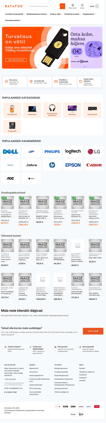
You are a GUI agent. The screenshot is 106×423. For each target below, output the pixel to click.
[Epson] (73, 165)
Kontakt (82, 368)
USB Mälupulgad (42, 211)
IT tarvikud (58, 211)
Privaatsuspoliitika (61, 372)
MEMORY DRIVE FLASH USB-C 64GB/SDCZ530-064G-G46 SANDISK (42, 217)
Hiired (91, 254)
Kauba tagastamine (36, 375)
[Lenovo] (10, 165)
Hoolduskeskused (61, 388)
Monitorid (74, 211)
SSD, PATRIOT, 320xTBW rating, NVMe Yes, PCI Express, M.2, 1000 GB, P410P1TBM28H (95, 294)
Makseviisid (33, 368)
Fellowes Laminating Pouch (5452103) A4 (25, 294)
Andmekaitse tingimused (63, 379)
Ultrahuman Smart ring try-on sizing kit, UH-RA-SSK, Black (60, 217)
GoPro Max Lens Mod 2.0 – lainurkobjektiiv (42, 259)
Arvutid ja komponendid (5, 256)
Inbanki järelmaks (35, 385)
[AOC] (10, 178)
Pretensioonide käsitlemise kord (39, 380)
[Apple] (31, 178)
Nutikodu (74, 288)
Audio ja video (41, 255)
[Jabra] (31, 165)
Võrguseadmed (6, 212)
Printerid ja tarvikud (23, 290)
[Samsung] (31, 151)
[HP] (52, 165)
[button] (94, 6)
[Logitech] (73, 151)
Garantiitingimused (61, 375)
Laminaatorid (23, 288)
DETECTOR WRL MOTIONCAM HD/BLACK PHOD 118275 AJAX (77, 293)
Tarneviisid (33, 372)
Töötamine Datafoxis (87, 372)
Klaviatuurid (75, 254)
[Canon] (93, 165)
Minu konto (73, 6)
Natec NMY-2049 (95, 258)
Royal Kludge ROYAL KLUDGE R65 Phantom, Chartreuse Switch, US (76, 260)
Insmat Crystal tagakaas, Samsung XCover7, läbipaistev (24, 259)
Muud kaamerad (42, 254)
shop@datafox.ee (16, 388)
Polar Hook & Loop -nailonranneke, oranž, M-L (6, 260)
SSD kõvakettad (94, 288)
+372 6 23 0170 (10, 379)
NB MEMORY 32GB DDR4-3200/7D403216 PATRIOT (59, 294)
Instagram (83, 378)
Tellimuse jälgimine (61, 392)
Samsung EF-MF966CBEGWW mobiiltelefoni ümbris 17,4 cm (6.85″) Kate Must (60, 259)
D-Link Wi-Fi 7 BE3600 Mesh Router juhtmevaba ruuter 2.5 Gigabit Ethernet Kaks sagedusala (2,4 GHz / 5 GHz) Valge (7, 216)
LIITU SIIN (93, 331)
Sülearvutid (23, 211)
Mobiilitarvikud (24, 255)
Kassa (82, 6)
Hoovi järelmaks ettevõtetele (35, 393)
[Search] (62, 6)
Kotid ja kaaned (24, 254)
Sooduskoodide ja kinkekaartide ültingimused (64, 384)
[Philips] (52, 151)
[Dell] (10, 151)
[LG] (93, 151)
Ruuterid (4, 211)
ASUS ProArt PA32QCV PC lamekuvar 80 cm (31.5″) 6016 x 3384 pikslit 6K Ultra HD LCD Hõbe (77, 216)
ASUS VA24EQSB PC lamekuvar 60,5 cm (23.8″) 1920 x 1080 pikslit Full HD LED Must (7, 293)
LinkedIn (82, 380)
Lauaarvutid (40, 288)
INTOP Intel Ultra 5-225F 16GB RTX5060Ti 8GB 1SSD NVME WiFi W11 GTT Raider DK (42, 294)
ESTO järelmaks (35, 388)
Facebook (83, 375)
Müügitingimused (60, 368)
